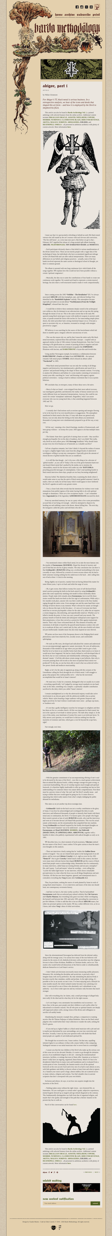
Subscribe (84, 15)
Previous (87, 1172)
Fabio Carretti (50, 1222)
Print (96, 15)
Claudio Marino (34, 1222)
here (75, 1105)
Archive (70, 15)
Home (59, 15)
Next (97, 1172)
